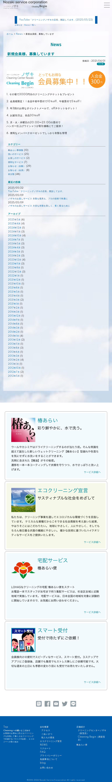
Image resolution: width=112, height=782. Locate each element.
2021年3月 (14, 300)
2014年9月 (14, 320)
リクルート (45, 748)
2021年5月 (14, 292)
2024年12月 (14, 228)
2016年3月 (14, 312)
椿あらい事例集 (15, 150)
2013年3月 (14, 356)
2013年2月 (14, 360)
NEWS (44, 745)
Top (5, 727)
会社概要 (44, 727)
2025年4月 (14, 224)
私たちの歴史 (48, 737)
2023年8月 (14, 268)
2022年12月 (14, 272)
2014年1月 (13, 336)
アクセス (45, 730)
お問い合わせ (46, 768)
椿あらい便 (81, 745)
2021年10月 (14, 284)
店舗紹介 (80, 727)
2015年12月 (14, 316)
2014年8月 (14, 324)
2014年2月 (14, 332)
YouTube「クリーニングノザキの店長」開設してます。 (36, 191)
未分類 (101, 64)
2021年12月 (14, 280)
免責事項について (48, 759)
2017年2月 (14, 308)
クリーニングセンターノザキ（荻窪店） (92, 732)
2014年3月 (14, 328)
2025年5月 (14, 220)
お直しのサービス (17, 158)
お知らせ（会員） (17, 170)
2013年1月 (13, 364)
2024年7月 (14, 240)
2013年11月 (14, 344)
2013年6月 (14, 352)
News (19, 34)
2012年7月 (14, 372)
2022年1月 (14, 276)
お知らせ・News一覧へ (25, 25)
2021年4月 (14, 296)
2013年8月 (14, 348)
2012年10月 (14, 368)
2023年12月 (14, 260)
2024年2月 (14, 256)
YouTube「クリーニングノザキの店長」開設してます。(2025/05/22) (56, 20)
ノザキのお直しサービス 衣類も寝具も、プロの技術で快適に (38, 199)
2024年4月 (14, 248)
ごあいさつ (46, 734)
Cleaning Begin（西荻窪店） (91, 738)
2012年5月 (14, 376)
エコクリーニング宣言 (51, 741)
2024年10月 (15, 236)
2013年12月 (14, 340)
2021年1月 (13, 304)
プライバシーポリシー (51, 755)
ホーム (10, 34)
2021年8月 (14, 288)
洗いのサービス (15, 154)
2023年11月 (14, 264)
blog (43, 763)
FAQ (43, 752)
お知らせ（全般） (17, 166)
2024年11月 (14, 232)
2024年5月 (14, 244)
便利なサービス (15, 162)
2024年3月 (14, 252)
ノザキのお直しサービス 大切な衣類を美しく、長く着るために (39, 206)
